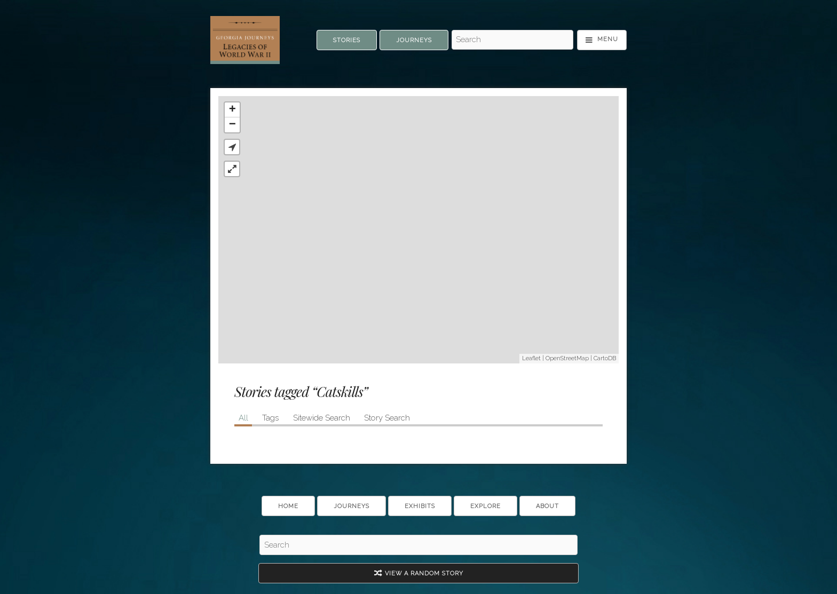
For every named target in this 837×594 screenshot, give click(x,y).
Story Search (387, 418)
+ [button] (232, 109)
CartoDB (605, 358)
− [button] (232, 124)
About (547, 506)
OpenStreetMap (567, 358)
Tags (270, 418)
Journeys (414, 40)
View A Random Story (418, 573)
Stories (346, 40)
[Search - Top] (512, 40)
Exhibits (420, 506)
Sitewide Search (321, 418)
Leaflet (531, 358)
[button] (232, 147)
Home (288, 506)
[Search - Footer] (418, 545)
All (243, 418)
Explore (485, 506)
